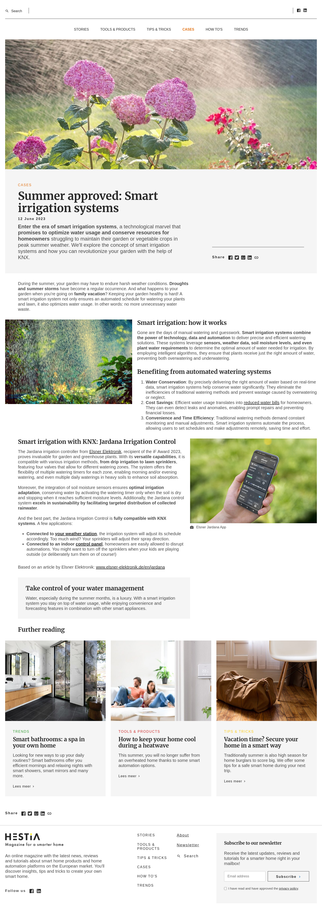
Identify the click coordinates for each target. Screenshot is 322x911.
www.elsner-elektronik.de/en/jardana (130, 567)
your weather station (76, 533)
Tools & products (117, 29)
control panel (89, 544)
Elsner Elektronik (105, 451)
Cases (188, 29)
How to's (214, 29)
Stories (81, 29)
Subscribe (286, 876)
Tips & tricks (159, 29)
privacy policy (288, 888)
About (183, 835)
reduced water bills (261, 402)
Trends (241, 29)
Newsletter (188, 845)
